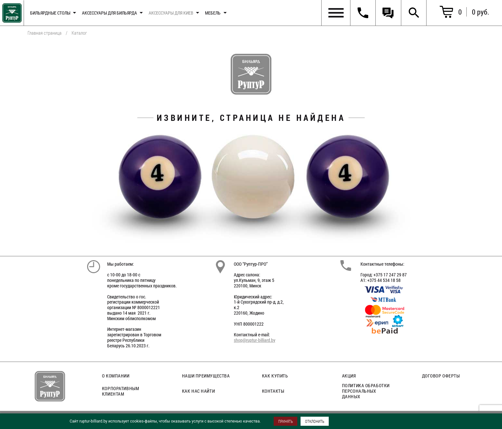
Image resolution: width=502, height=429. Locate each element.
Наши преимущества (206, 376)
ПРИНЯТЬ (285, 421)
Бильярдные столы (50, 13)
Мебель (213, 13)
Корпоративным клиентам (120, 391)
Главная (11, 11)
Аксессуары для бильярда (109, 13)
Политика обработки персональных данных (366, 391)
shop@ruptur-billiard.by (254, 340)
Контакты (273, 391)
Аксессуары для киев (171, 13)
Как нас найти (198, 391)
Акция (349, 376)
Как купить (275, 376)
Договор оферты (441, 376)
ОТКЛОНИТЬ (314, 421)
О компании (116, 376)
